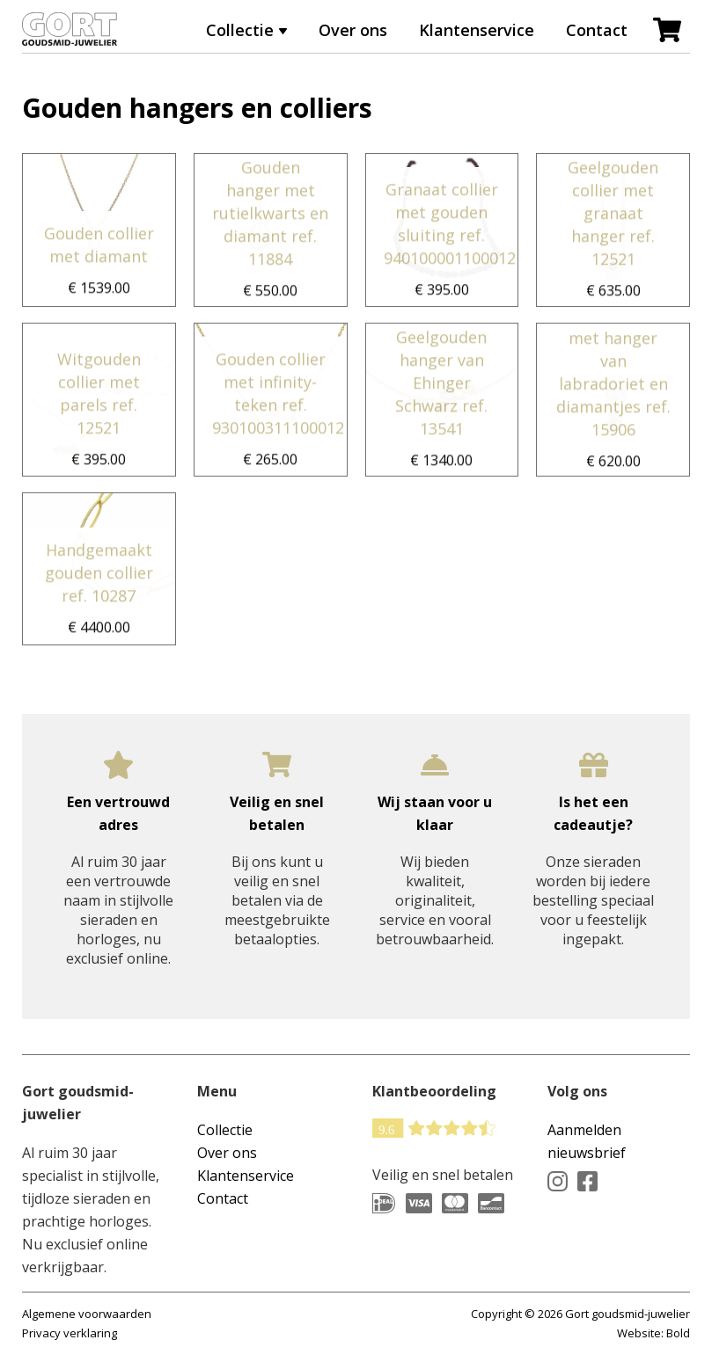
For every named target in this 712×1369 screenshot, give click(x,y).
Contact (597, 30)
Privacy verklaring (69, 1333)
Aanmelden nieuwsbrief (586, 1141)
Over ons (353, 30)
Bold (678, 1333)
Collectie (240, 30)
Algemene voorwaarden (86, 1314)
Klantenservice (476, 30)
